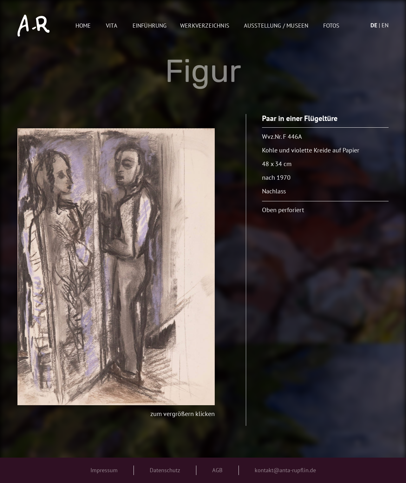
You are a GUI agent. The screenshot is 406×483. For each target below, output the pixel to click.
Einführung (150, 26)
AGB (217, 470)
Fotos (331, 26)
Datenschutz (165, 470)
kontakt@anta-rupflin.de (285, 470)
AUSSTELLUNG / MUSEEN (276, 26)
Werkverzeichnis (204, 26)
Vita (111, 26)
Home (83, 26)
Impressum (104, 470)
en (385, 25)
